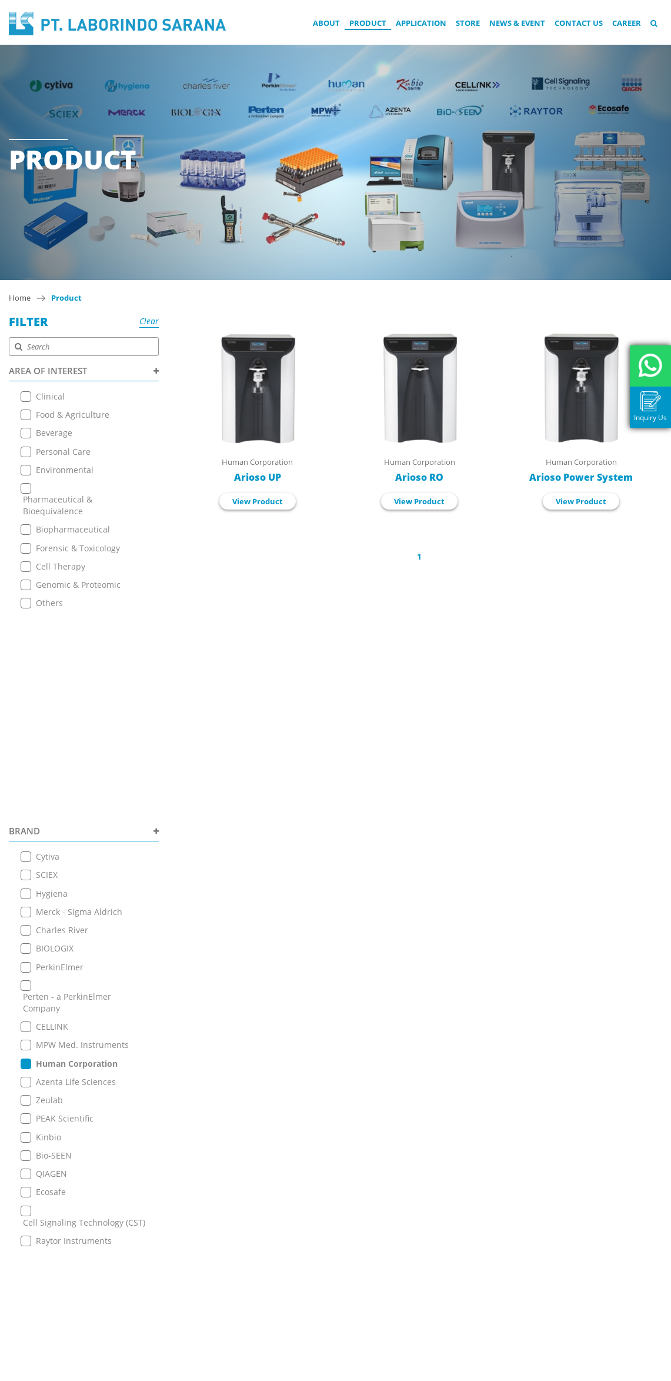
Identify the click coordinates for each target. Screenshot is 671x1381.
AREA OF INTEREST (84, 371)
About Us (161, 1163)
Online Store (167, 1207)
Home (20, 297)
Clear (149, 321)
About (326, 23)
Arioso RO (419, 477)
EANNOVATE (452, 1370)
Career (626, 23)
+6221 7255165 (314, 1237)
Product (367, 23)
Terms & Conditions (182, 1266)
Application (421, 23)
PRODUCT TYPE (84, 1060)
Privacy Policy (169, 1280)
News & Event (517, 23)
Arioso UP (257, 477)
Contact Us (579, 23)
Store (468, 23)
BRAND (84, 627)
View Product (257, 501)
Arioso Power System (581, 477)
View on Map (307, 1219)
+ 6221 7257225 (315, 1263)
